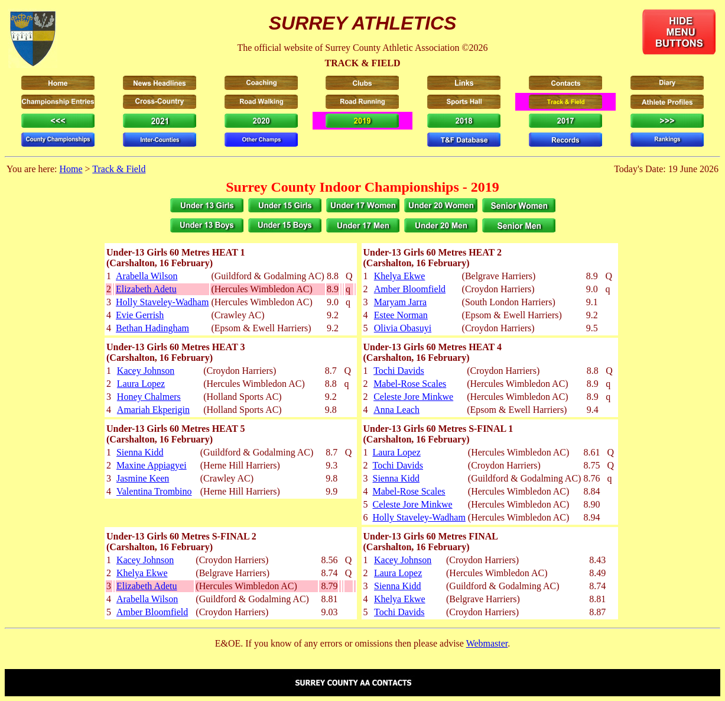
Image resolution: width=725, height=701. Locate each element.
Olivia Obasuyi (402, 328)
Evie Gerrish (140, 315)
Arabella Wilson (146, 276)
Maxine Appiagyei (151, 465)
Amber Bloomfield (410, 289)
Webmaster (487, 643)
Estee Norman (401, 315)
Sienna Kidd (140, 452)
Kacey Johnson (145, 371)
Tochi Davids (398, 371)
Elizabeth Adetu (146, 289)
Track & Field (118, 169)
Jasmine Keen (142, 478)
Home (70, 169)
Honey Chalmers (149, 397)
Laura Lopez (141, 384)
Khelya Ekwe (399, 276)
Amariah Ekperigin (153, 410)
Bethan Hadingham (152, 328)
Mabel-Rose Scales (409, 384)
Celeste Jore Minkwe (413, 397)
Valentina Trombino (154, 491)
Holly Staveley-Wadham (162, 302)
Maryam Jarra (400, 302)
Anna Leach (396, 410)
